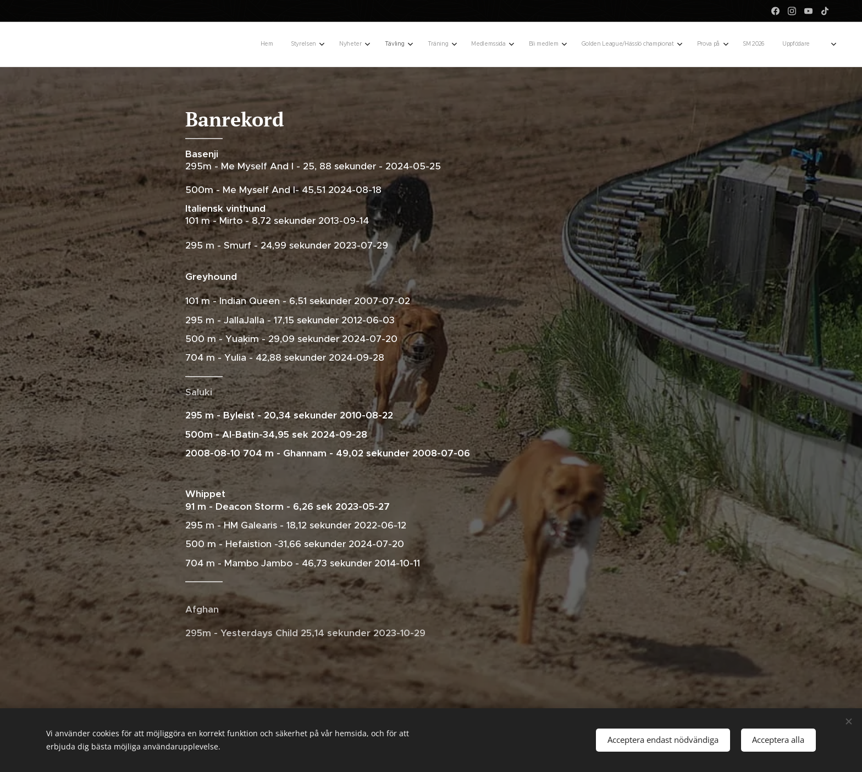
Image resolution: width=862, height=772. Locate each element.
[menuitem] (588, 44)
